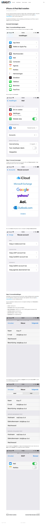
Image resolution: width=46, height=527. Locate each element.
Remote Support (24, 2)
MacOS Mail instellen (14, 514)
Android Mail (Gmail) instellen (32, 514)
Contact (29, 2)
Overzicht (13, 2)
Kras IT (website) (23, 522)
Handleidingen (18, 2)
